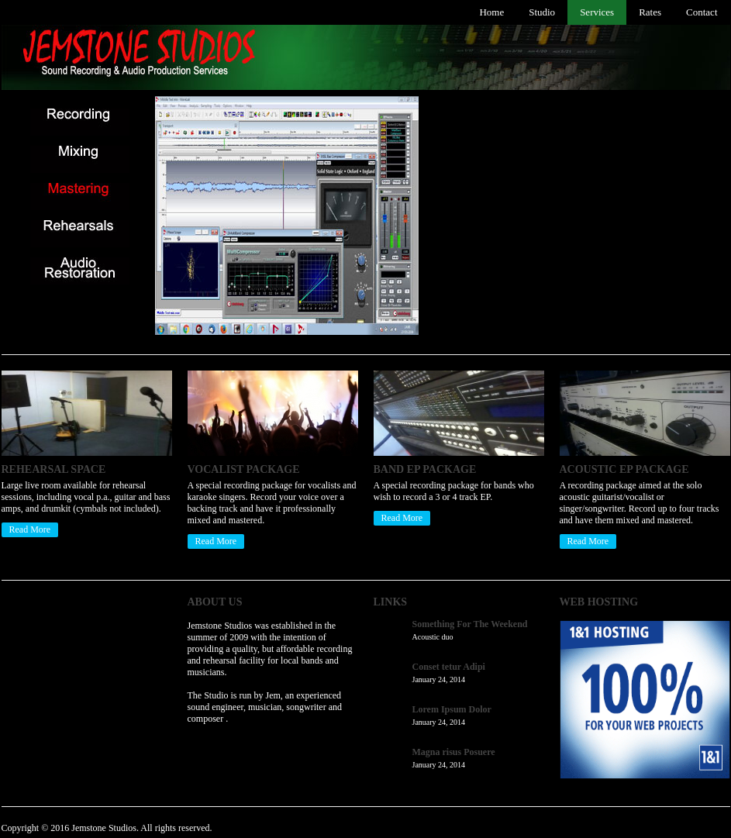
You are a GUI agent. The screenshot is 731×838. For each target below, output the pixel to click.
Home (491, 12)
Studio (542, 12)
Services (597, 12)
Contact (701, 12)
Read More (30, 529)
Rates (650, 12)
